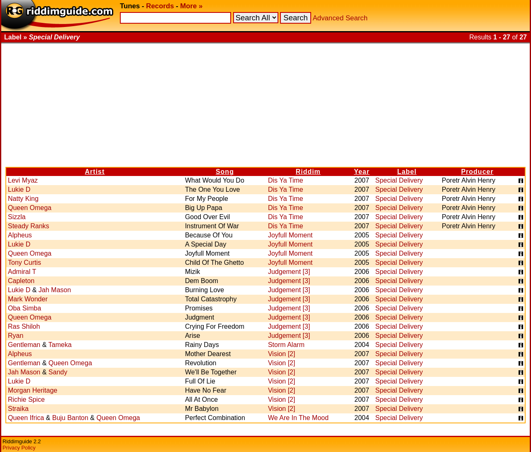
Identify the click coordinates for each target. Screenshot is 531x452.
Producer (477, 171)
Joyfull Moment (290, 235)
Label (407, 171)
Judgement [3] (289, 271)
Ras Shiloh (24, 326)
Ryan (15, 335)
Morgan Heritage (32, 390)
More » (191, 6)
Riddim (308, 171)
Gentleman (24, 344)
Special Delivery (399, 180)
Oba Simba (24, 308)
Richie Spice (26, 399)
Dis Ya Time (285, 180)
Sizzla (17, 216)
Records (160, 6)
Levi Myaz (23, 180)
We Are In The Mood (298, 417)
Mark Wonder (28, 299)
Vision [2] (281, 353)
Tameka (60, 344)
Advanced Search (340, 18)
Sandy (58, 372)
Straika (18, 408)
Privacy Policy (19, 448)
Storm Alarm (286, 344)
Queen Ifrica (26, 417)
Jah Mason (55, 289)
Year (362, 171)
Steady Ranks (28, 226)
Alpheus (20, 235)
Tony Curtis (24, 262)
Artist (95, 171)
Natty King (23, 198)
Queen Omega (29, 207)
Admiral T (22, 271)
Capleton (21, 280)
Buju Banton (70, 417)
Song (225, 171)
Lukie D (19, 189)
